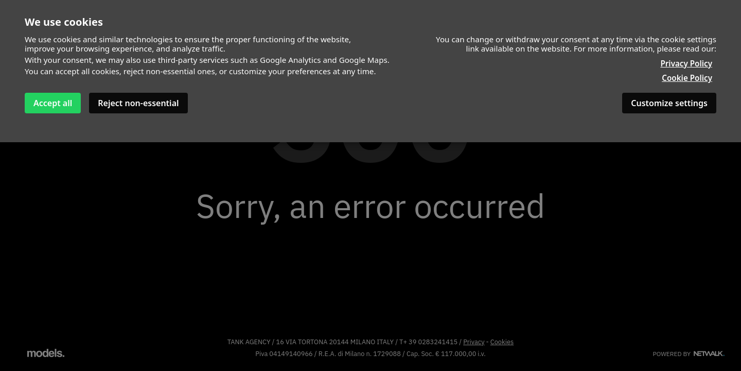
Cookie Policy (687, 78)
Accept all (52, 103)
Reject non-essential (138, 103)
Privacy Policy (686, 63)
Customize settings (669, 103)
